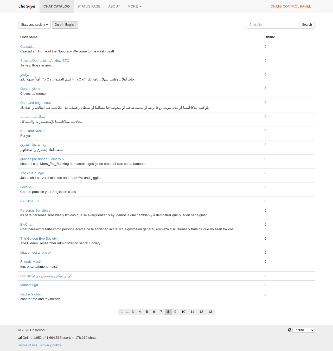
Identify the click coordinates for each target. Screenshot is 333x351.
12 (201, 312)
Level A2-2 (28, 187)
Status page (89, 6)
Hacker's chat (30, 294)
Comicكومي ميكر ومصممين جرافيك (46, 276)
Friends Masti (30, 262)
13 (210, 312)
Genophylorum (31, 89)
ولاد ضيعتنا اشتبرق (33, 145)
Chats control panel (291, 6)
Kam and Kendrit (33, 131)
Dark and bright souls (36, 103)
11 (192, 312)
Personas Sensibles (35, 210)
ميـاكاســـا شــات (32, 117)
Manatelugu (29, 285)
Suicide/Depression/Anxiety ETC (44, 61)
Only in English (65, 24)
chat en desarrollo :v (35, 252)
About (114, 6)
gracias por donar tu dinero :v (42, 159)
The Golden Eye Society (38, 238)
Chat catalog (56, 6)
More (135, 6)
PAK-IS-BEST (30, 201)
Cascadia (27, 47)
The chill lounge (32, 173)
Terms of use (27, 345)
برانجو (24, 75)
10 (183, 312)
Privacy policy (50, 345)
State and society (34, 24)
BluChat (26, 224)
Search (307, 24)
